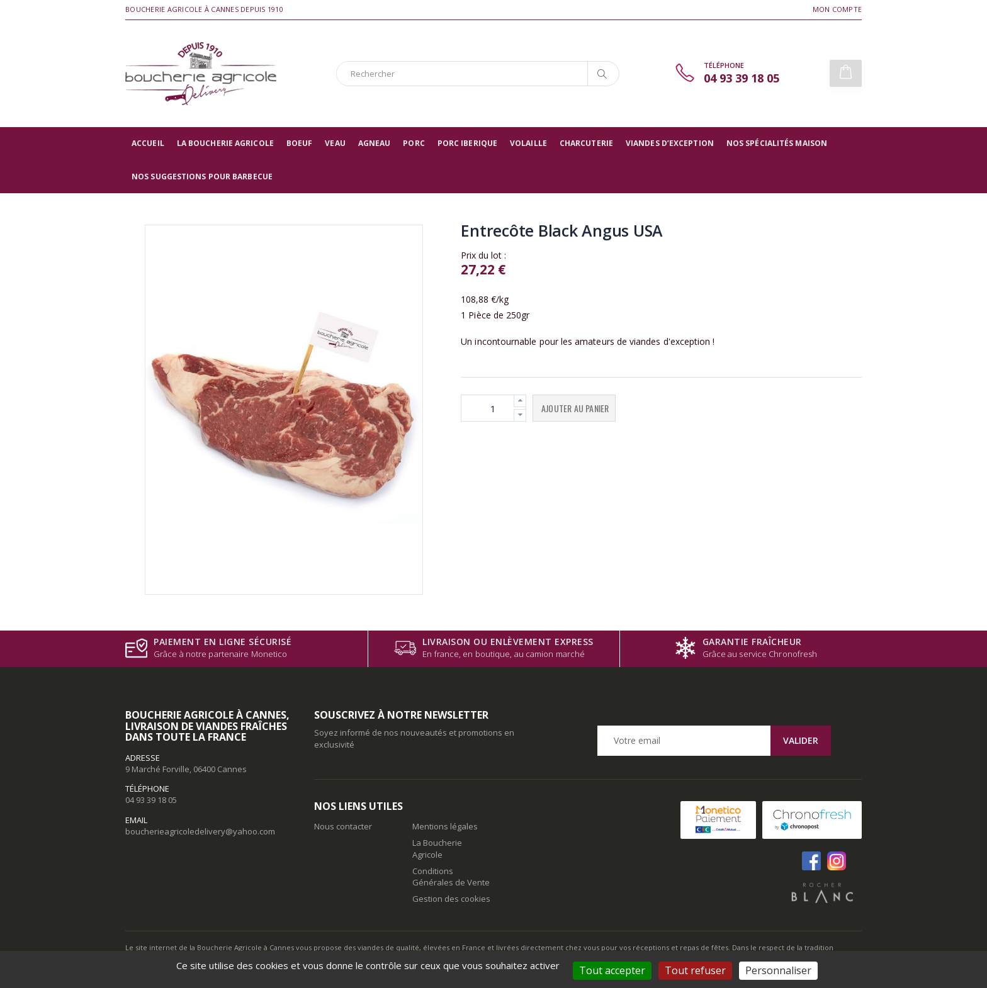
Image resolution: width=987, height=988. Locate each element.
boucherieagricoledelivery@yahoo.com (200, 831)
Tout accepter (612, 970)
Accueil (148, 143)
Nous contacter (343, 826)
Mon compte (837, 9)
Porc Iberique (467, 143)
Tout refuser (695, 970)
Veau (335, 143)
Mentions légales (445, 826)
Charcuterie (586, 143)
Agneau (374, 143)
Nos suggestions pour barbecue (202, 176)
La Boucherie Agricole (225, 143)
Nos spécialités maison (776, 143)
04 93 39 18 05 (151, 800)
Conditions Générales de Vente (451, 876)
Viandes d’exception (670, 143)
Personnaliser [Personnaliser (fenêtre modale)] (778, 970)
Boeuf (299, 143)
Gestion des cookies (451, 898)
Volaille (528, 143)
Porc (413, 143)
